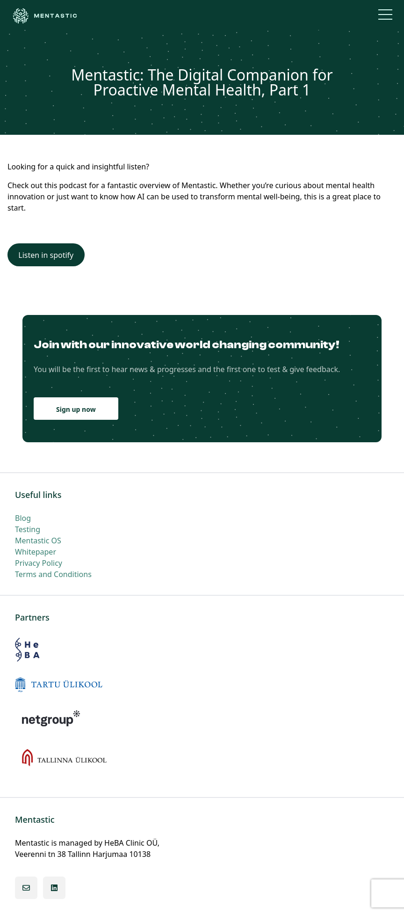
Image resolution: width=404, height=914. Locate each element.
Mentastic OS (38, 540)
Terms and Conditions (53, 574)
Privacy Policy (38, 563)
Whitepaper (35, 552)
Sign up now (76, 409)
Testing (27, 529)
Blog (23, 518)
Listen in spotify (45, 255)
